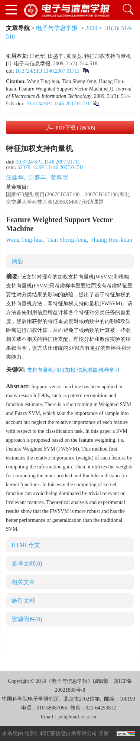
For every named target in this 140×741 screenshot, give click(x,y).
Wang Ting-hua (24, 240)
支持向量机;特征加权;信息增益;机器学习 (73, 370)
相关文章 (23, 582)
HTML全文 (26, 545)
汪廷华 (15, 177)
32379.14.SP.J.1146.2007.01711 (50, 167)
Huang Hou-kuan (111, 240)
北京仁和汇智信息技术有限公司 (60, 733)
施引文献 (23, 600)
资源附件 (27, 619)
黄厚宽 (59, 177)
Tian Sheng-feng (67, 240)
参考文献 (27, 563)
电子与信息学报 (57, 28)
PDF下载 (75, 128)
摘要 (17, 261)
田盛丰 (37, 177)
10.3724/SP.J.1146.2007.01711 (47, 71)
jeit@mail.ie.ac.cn (77, 716)
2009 (91, 28)
